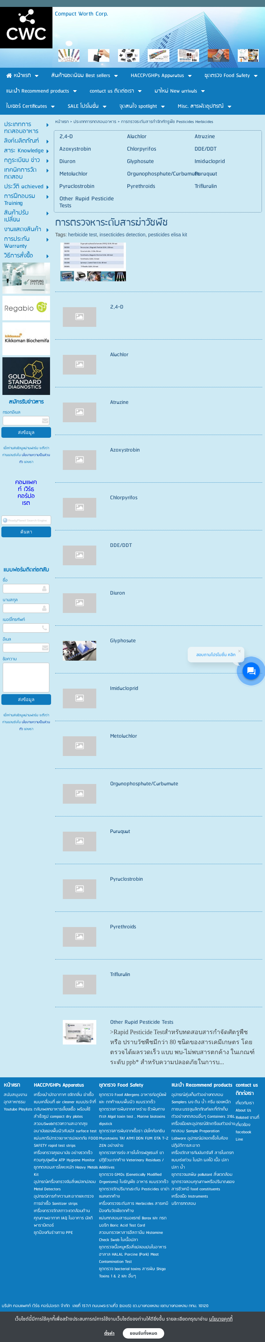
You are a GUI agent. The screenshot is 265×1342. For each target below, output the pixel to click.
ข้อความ (10, 659)
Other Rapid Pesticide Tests (141, 1022)
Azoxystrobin (125, 450)
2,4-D (117, 307)
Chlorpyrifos (123, 497)
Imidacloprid (124, 688)
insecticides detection (122, 234)
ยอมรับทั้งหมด (143, 1333)
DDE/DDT (121, 545)
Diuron (117, 593)
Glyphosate (123, 640)
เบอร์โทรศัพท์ (14, 619)
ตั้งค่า (109, 1333)
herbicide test (82, 234)
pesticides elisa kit (167, 234)
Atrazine (119, 402)
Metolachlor (123, 736)
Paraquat (120, 831)
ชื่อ (5, 580)
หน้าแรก (62, 121)
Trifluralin (120, 974)
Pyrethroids (123, 927)
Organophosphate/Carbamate (144, 783)
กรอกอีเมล (11, 412)
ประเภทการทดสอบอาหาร (94, 121)
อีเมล (7, 639)
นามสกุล (10, 600)
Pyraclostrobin (126, 879)
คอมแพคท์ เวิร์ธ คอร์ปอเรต (26, 493)
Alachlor (119, 354)
